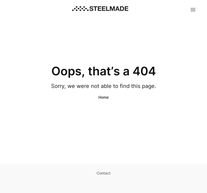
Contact (103, 173)
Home (103, 97)
